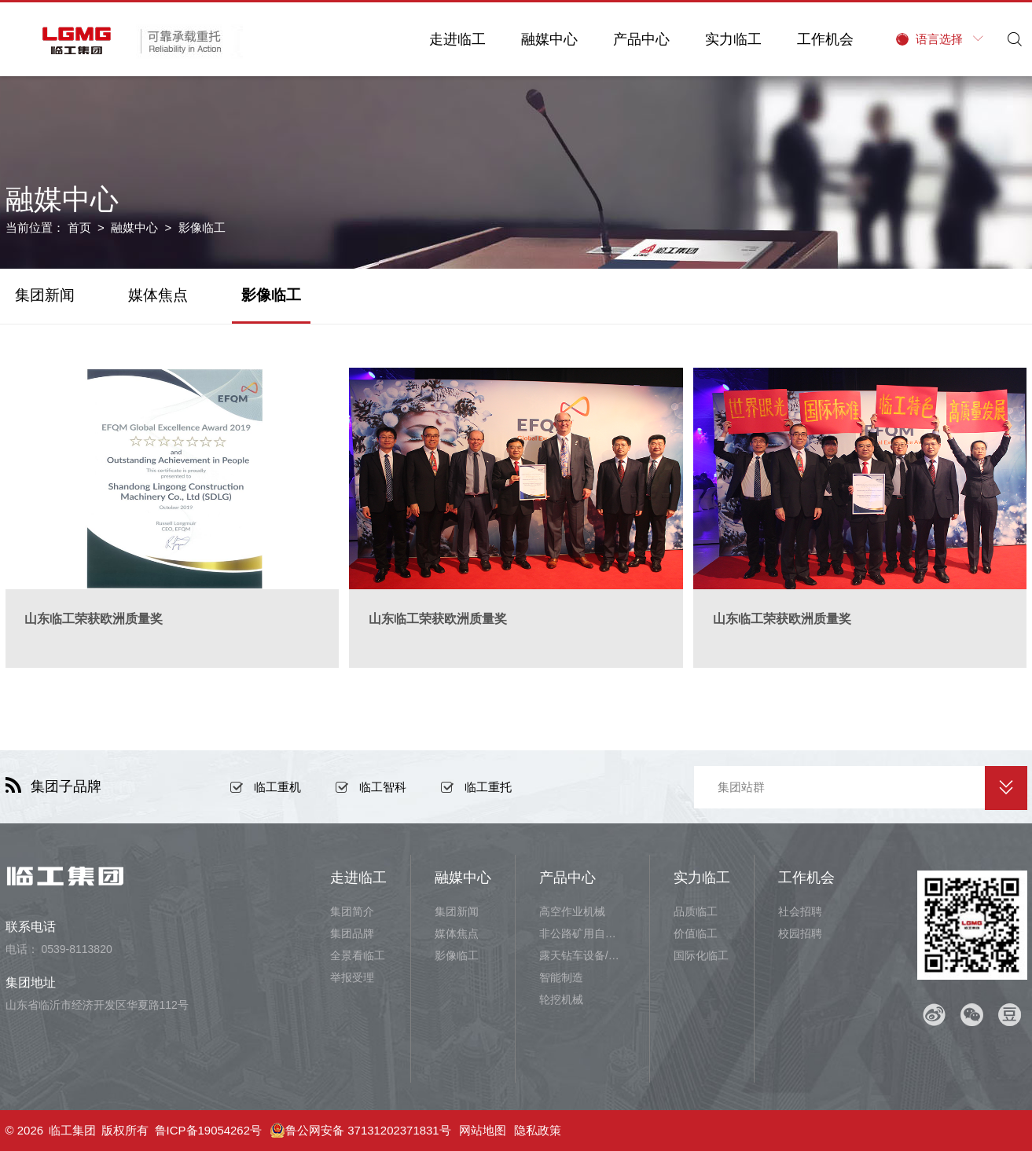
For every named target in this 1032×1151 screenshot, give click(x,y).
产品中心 (639, 39)
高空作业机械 (572, 911)
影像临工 (271, 295)
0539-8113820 (76, 949)
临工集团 (72, 1130)
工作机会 (823, 39)
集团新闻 (45, 295)
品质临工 (696, 911)
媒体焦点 (158, 295)
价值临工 (696, 933)
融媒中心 (548, 39)
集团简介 (352, 911)
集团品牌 (352, 933)
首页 (79, 227)
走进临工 (456, 39)
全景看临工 (357, 955)
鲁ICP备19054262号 (209, 1130)
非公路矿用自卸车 (582, 933)
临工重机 (277, 787)
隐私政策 (538, 1130)
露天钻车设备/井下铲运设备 (582, 955)
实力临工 (731, 39)
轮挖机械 (561, 999)
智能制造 (561, 977)
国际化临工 (701, 955)
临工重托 (488, 787)
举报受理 (352, 977)
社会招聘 (800, 911)
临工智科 (382, 787)
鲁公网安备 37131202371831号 (361, 1130)
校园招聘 (800, 933)
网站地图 (483, 1130)
